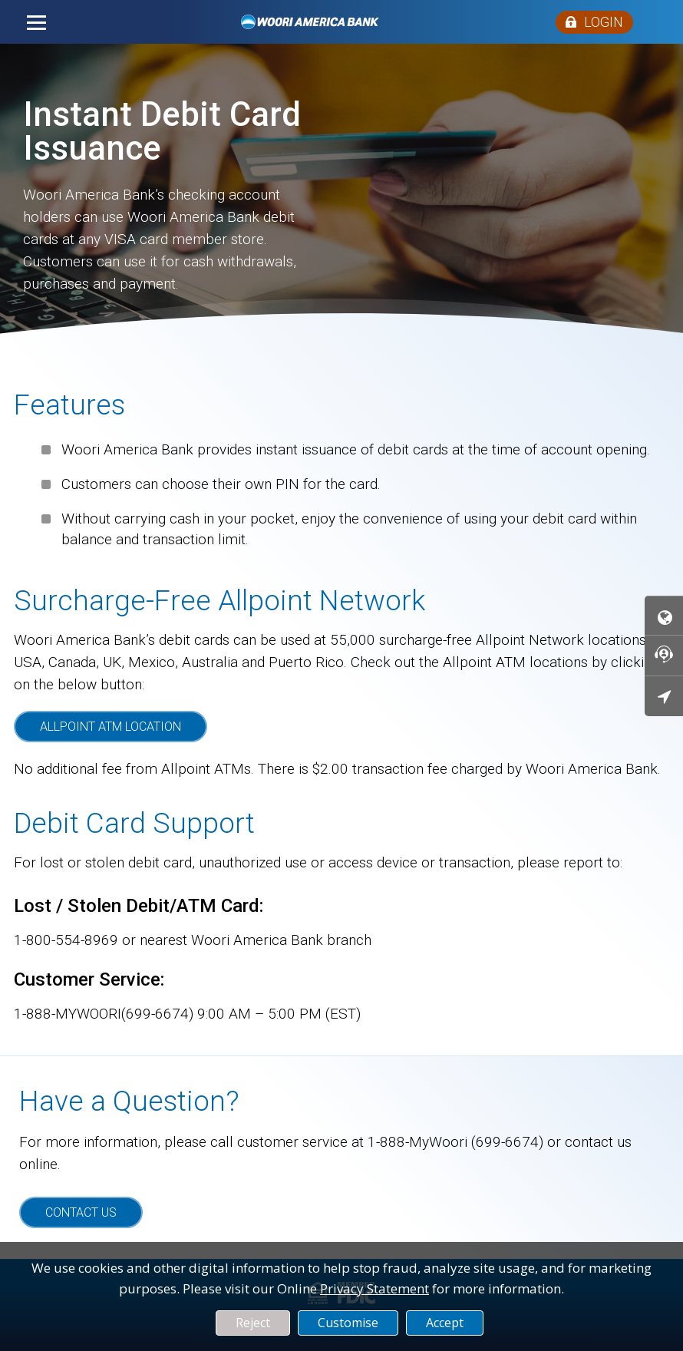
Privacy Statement (374, 1288)
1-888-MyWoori (417, 1142)
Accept (445, 1322)
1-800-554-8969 (66, 940)
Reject (253, 1322)
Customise (348, 1322)
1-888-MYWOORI (67, 1013)
